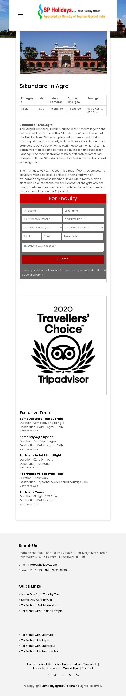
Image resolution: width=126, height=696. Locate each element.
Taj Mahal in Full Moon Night (40, 605)
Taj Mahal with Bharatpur (38, 646)
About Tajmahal (85, 664)
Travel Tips (70, 668)
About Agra (63, 664)
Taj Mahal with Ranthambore (41, 651)
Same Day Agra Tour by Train (41, 594)
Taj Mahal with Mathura (37, 635)
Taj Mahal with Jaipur (35, 640)
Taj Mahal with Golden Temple (42, 611)
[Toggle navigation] (20, 16)
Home (31, 664)
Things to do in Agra (46, 668)
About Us (45, 664)
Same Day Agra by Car (36, 600)
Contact (87, 668)
